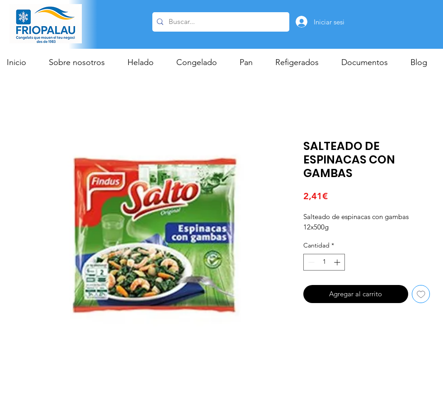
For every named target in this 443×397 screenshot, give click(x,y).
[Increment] (338, 262)
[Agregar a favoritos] (421, 294)
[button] (145, 62)
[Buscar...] (219, 22)
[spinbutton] (324, 262)
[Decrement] (310, 262)
